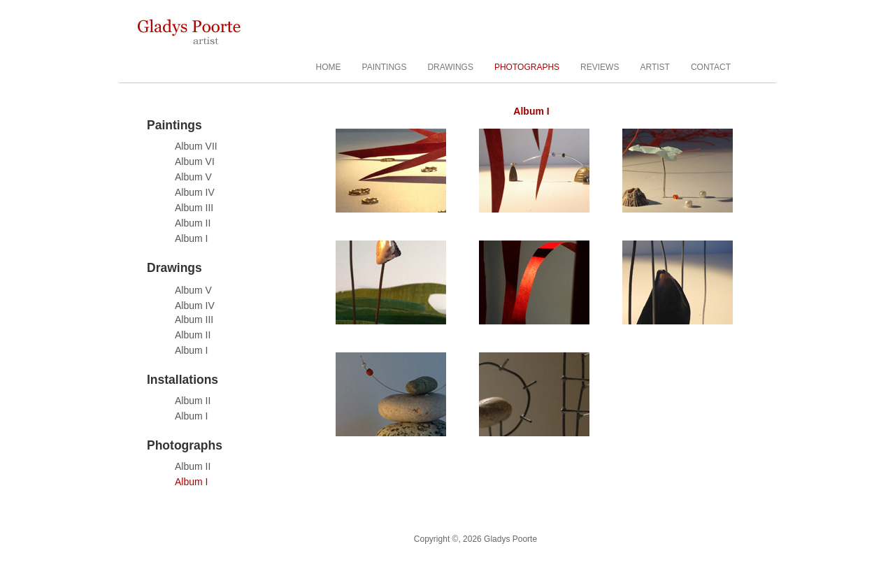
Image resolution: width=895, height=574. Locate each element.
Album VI (195, 161)
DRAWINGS (450, 67)
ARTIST (654, 67)
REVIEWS (599, 67)
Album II (192, 223)
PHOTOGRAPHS (526, 67)
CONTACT (711, 67)
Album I (191, 238)
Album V (193, 176)
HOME (328, 67)
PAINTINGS (384, 67)
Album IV (195, 192)
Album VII (196, 146)
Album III (194, 207)
